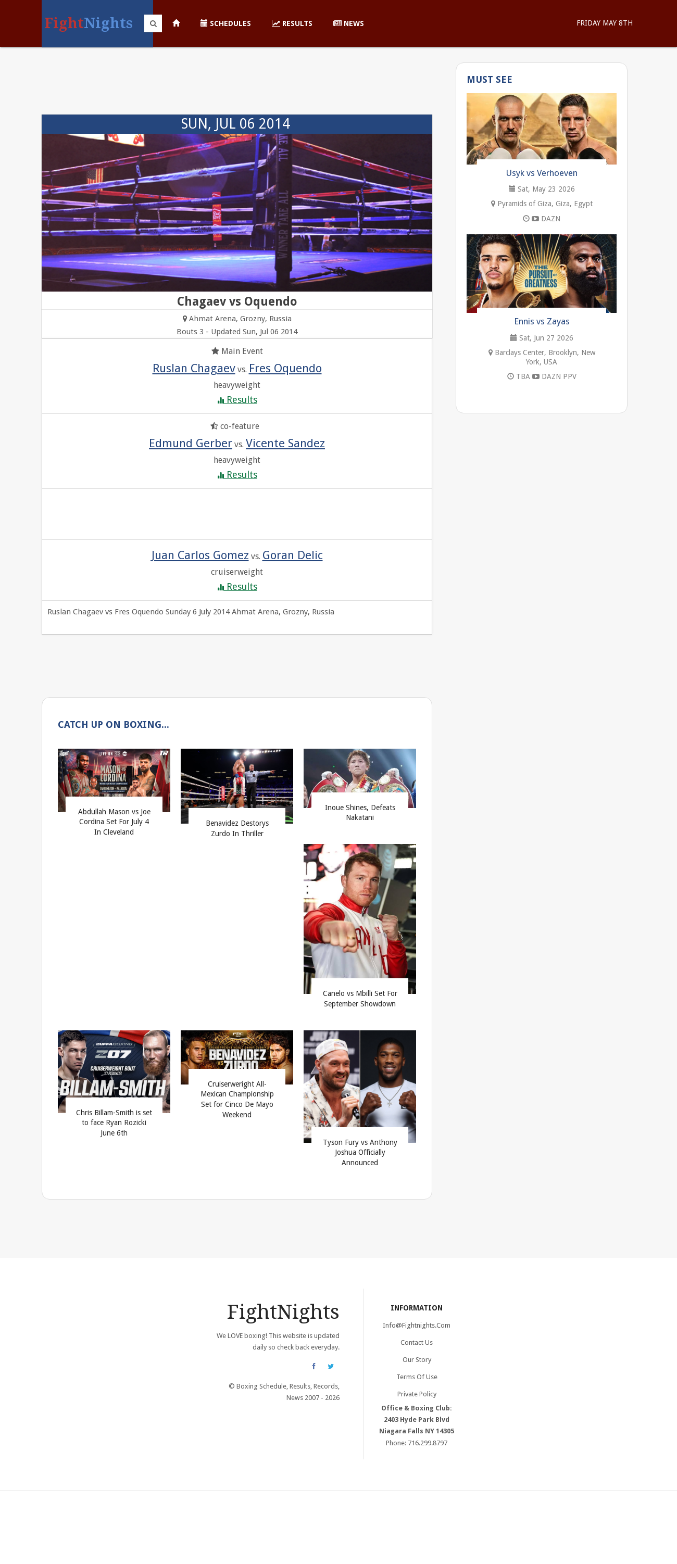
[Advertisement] (237, 85)
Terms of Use (416, 1377)
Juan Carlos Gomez (200, 555)
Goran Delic (292, 555)
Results (292, 23)
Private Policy (416, 1394)
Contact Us (416, 1342)
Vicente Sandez (285, 443)
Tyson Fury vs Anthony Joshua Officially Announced (360, 1152)
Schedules (225, 23)
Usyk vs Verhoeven (542, 173)
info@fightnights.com (416, 1325)
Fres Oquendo (285, 368)
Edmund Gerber (190, 443)
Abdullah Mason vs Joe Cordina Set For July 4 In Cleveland (114, 822)
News (348, 23)
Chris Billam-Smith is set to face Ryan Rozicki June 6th (114, 1122)
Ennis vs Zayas (542, 321)
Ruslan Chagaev (194, 368)
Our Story (417, 1360)
